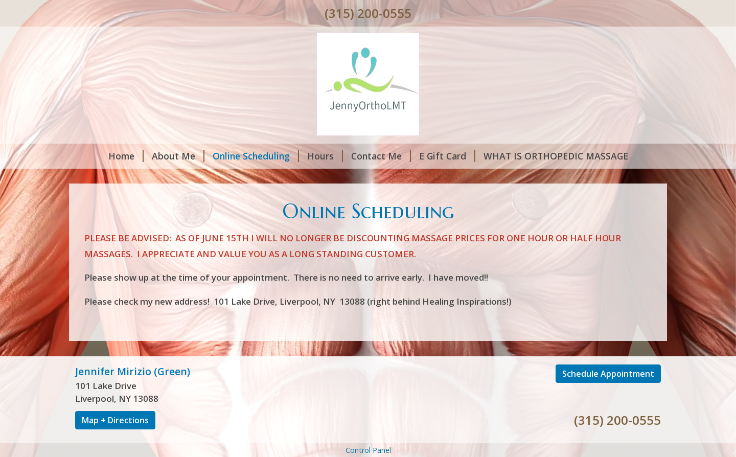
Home (126, 156)
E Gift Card (447, 156)
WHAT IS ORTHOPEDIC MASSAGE (556, 156)
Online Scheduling (256, 156)
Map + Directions (115, 420)
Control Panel (368, 450)
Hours (325, 156)
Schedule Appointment (608, 373)
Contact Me (381, 156)
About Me (178, 156)
